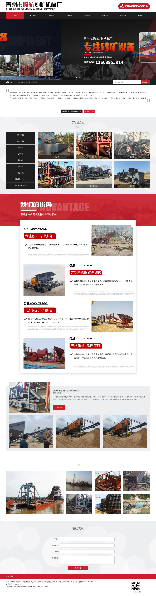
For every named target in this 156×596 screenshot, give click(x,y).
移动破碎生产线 (20, 185)
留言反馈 (123, 15)
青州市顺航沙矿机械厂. (28, 587)
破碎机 (20, 154)
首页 (15, 15)
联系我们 (140, 15)
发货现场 (105, 15)
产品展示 (51, 15)
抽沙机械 (20, 141)
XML (46, 587)
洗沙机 (20, 167)
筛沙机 (20, 148)
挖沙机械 (20, 135)
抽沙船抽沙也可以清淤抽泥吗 (27, 82)
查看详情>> (89, 111)
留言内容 (55, 558)
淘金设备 (20, 173)
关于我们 (33, 15)
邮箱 (57, 552)
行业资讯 (69, 15)
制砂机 (20, 160)
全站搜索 (145, 82)
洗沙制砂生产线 (20, 179)
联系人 (55, 539)
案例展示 (87, 15)
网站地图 (40, 587)
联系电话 (55, 545)
